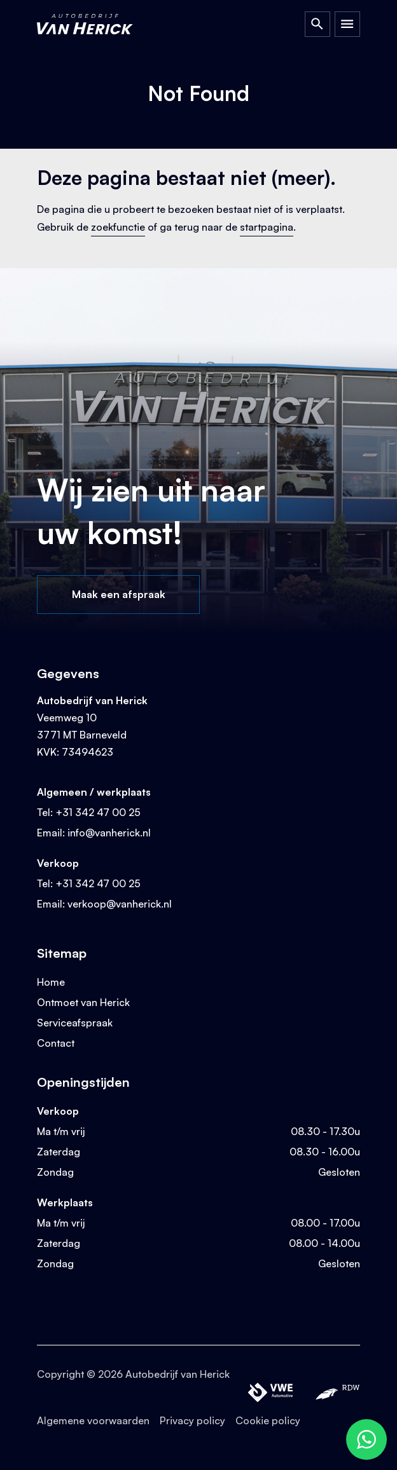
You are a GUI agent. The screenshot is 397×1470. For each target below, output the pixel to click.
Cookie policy (267, 1420)
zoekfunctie (118, 227)
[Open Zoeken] (317, 24)
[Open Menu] (347, 24)
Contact (55, 1043)
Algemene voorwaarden (93, 1420)
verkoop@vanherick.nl (119, 903)
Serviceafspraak (75, 1022)
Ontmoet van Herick (83, 1002)
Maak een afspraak (118, 594)
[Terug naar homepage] (97, 24)
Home (51, 982)
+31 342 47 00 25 (98, 812)
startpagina (266, 227)
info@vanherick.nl (109, 832)
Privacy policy (192, 1420)
